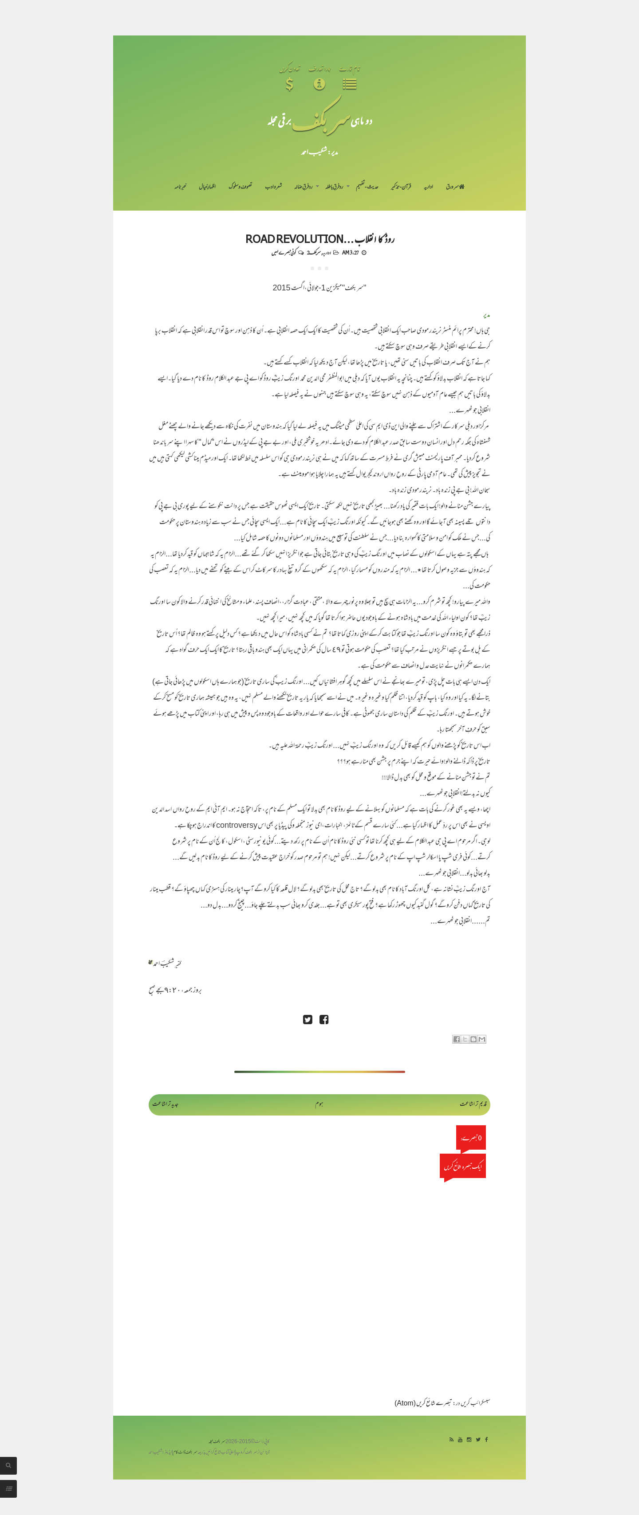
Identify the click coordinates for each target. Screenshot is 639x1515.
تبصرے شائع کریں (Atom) (423, 1404)
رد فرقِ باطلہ (334, 187)
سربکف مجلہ (217, 1442)
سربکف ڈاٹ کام (185, 1452)
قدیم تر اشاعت (473, 1105)
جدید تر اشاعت (165, 1105)
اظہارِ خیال (207, 187)
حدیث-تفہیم (367, 187)
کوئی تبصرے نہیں (284, 252)
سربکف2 (314, 252)
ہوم (319, 1105)
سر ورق (455, 187)
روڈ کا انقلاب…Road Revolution (319, 238)
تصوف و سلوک (240, 187)
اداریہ (428, 187)
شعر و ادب (273, 187)
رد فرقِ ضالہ (303, 187)
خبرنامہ (180, 187)
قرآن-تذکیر (401, 187)
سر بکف (320, 120)
